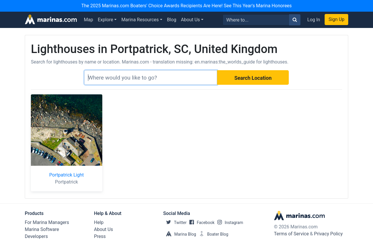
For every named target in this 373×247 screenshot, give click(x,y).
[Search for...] (256, 19)
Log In (313, 19)
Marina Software (42, 229)
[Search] (150, 77)
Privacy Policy (328, 234)
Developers (36, 236)
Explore (105, 19)
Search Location (253, 78)
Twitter (174, 222)
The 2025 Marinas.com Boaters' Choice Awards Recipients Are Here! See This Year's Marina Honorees (186, 5)
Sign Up (336, 19)
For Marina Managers (47, 222)
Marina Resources (140, 19)
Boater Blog (212, 234)
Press (100, 236)
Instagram (228, 222)
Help (99, 222)
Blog (171, 19)
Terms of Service (291, 234)
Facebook (200, 222)
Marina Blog (179, 234)
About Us (190, 19)
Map (88, 19)
